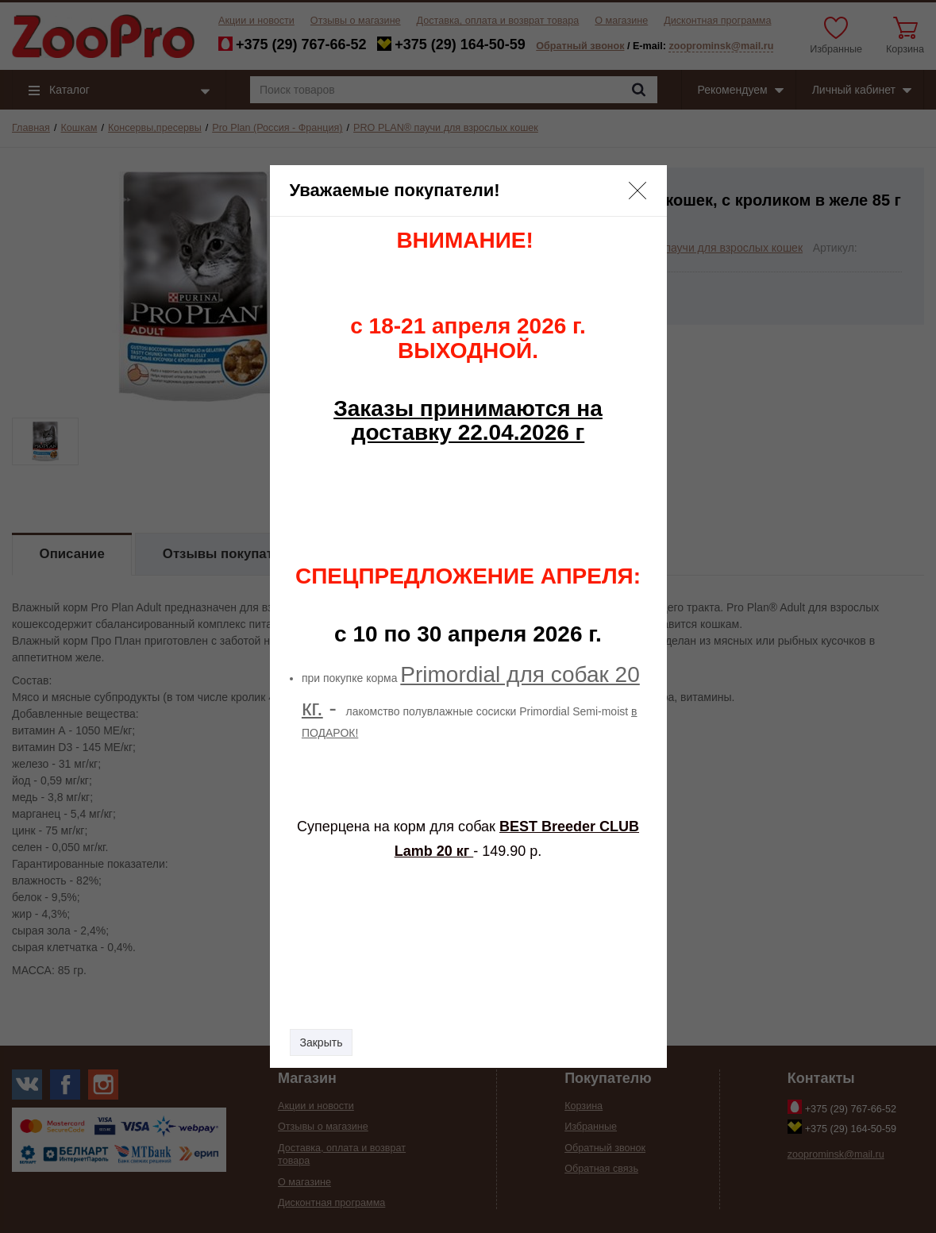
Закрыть (321, 1042)
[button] (637, 190)
